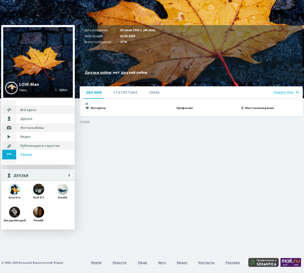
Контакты (206, 262)
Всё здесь (28, 109)
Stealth (62, 191)
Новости (120, 262)
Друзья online (98, 72)
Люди (142, 262)
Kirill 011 (38, 191)
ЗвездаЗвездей (14, 214)
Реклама (233, 262)
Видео (25, 136)
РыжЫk (38, 214)
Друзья (26, 118)
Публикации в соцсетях (40, 145)
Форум (96, 262)
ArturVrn (14, 191)
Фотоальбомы (32, 127)
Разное (26, 154)
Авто (162, 262)
